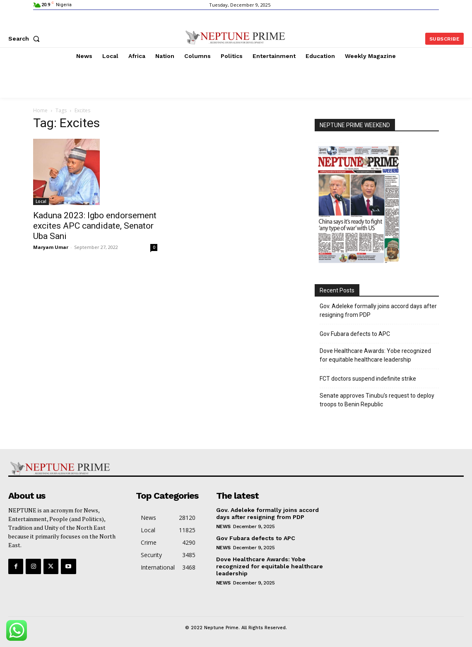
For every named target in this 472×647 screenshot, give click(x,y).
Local (41, 201)
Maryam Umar (50, 247)
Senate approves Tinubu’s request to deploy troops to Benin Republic (377, 400)
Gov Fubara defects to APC (355, 334)
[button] (25, 38)
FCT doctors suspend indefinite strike (368, 378)
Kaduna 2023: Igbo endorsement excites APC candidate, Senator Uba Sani (95, 225)
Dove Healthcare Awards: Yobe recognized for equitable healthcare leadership (375, 355)
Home (40, 110)
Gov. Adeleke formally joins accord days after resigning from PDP (378, 310)
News (223, 526)
